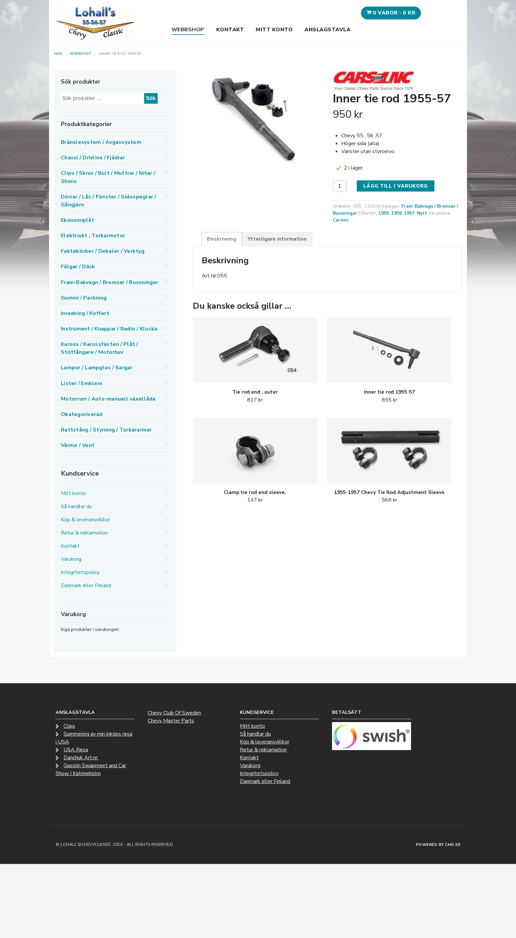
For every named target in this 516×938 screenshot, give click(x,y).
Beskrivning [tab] (221, 239)
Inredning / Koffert (85, 313)
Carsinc (341, 220)
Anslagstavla (327, 29)
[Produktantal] (340, 186)
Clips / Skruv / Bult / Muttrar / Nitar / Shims (108, 177)
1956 (396, 213)
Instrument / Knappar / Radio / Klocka (109, 328)
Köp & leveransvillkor (85, 519)
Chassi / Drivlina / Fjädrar (93, 157)
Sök (151, 98)
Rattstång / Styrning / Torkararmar (106, 429)
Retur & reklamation (84, 532)
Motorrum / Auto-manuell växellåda (108, 399)
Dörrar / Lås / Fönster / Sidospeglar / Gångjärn (108, 200)
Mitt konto (274, 29)
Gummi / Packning (84, 297)
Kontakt (230, 29)
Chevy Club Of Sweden (174, 713)
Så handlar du (76, 506)
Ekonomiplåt (77, 220)
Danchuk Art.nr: (81, 757)
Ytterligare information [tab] (277, 239)
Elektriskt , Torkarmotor (93, 235)
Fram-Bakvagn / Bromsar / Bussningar (109, 282)
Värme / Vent (77, 445)
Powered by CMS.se (438, 844)
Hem (58, 53)
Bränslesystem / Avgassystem (101, 142)
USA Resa (76, 749)
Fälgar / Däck (78, 266)
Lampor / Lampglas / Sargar (97, 367)
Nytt (422, 213)
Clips (69, 726)
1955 (383, 213)
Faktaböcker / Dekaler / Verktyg (102, 251)
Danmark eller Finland (86, 585)
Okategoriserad (82, 414)
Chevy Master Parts (171, 720)
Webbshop (187, 29)
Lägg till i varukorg (395, 186)
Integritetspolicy (80, 572)
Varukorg (71, 559)
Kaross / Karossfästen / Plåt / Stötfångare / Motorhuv (99, 348)
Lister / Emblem (81, 383)
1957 (409, 213)
